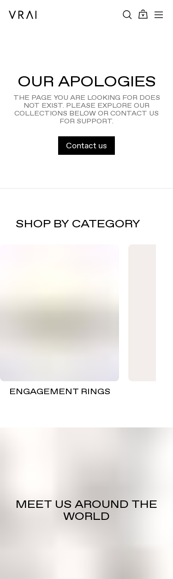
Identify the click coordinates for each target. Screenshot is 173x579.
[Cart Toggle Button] (143, 14)
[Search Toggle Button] (127, 14)
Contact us (86, 145)
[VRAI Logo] (22, 14)
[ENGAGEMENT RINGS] (59, 313)
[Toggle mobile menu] (158, 14)
